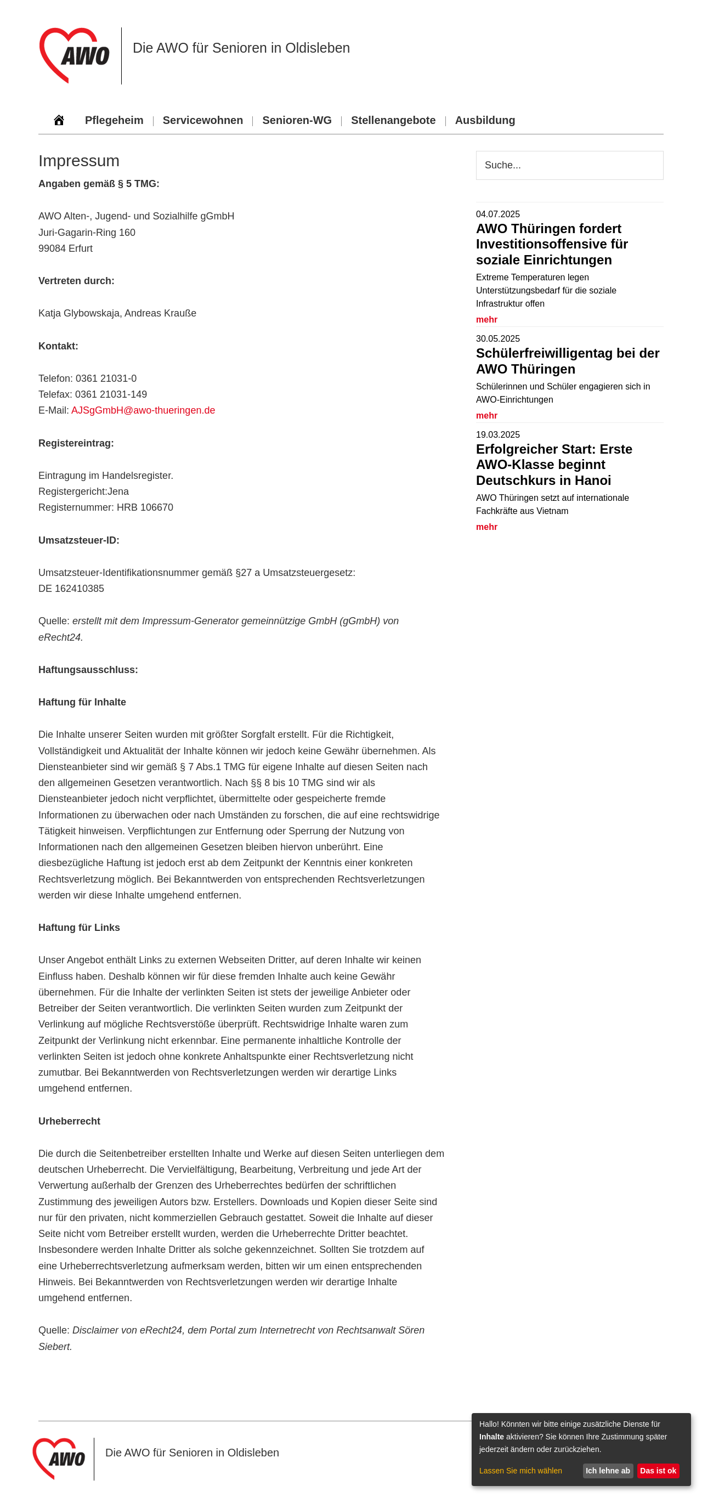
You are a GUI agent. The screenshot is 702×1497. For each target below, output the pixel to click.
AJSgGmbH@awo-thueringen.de (143, 410)
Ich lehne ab (608, 1470)
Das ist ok (658, 1470)
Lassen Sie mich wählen (520, 1470)
